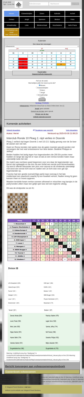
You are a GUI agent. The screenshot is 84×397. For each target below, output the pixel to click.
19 (70, 61)
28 (23, 67)
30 (42, 67)
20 (13, 64)
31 (51, 67)
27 (13, 67)
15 (32, 61)
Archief (72, 13)
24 (51, 64)
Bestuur (57, 19)
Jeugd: (37, 108)
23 (42, 64)
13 (13, 61)
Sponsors (42, 19)
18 (61, 61)
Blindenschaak (42, 25)
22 (32, 64)
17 (51, 61)
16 (42, 61)
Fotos (72, 19)
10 (51, 59)
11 (61, 59)
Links (27, 25)
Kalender (57, 13)
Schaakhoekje (11, 25)
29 (32, 67)
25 (61, 64)
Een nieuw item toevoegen (42, 44)
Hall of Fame (72, 25)
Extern (42, 13)
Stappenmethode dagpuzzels (42, 74)
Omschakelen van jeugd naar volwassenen (11, 32)
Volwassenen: (24, 106)
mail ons (27, 387)
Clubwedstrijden (26, 13)
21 (23, 64)
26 (70, 64)
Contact (11, 19)
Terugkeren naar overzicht (44, 130)
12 (70, 59)
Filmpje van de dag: (42, 114)
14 (23, 61)
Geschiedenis (57, 25)
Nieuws (11, 13)
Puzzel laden (42, 72)
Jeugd (27, 19)
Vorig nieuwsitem (72, 130)
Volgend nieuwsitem (13, 130)
